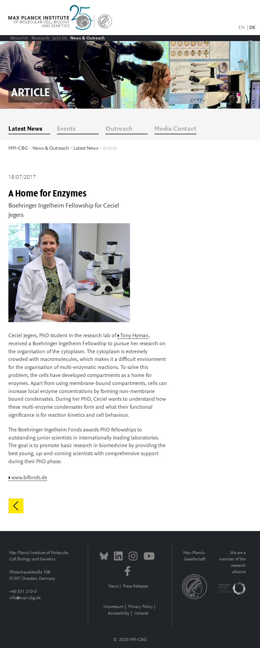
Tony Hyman (134, 336)
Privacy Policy (140, 607)
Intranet (141, 613)
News (113, 586)
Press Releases (135, 586)
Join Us (60, 38)
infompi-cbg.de (25, 598)
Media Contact (175, 129)
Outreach (119, 129)
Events (66, 129)
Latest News (25, 129)
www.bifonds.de (29, 478)
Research (40, 38)
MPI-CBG (18, 148)
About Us (19, 38)
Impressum (114, 607)
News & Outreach (87, 38)
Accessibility (119, 613)
